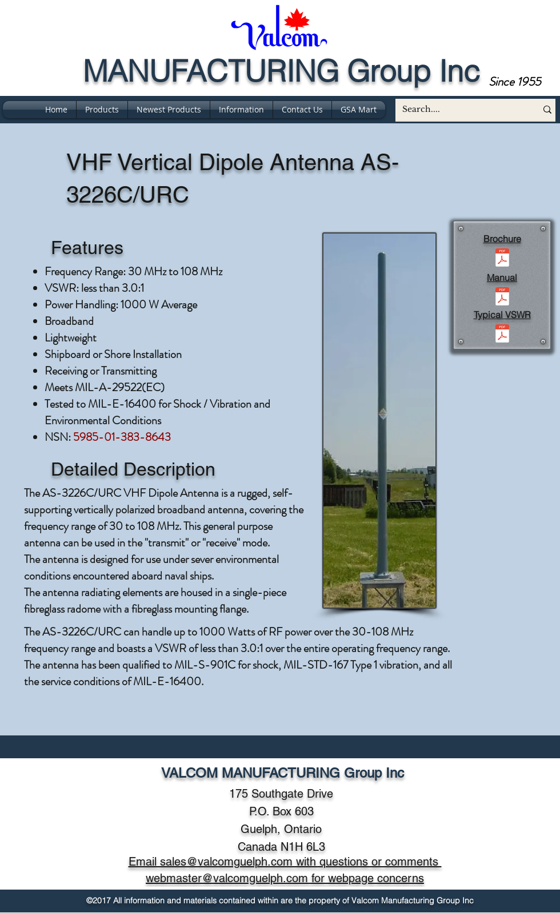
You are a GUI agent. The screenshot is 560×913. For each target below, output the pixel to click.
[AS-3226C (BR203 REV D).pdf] (502, 259)
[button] (241, 109)
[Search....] (457, 109)
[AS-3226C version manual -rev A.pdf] (502, 297)
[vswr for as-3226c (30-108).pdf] (502, 334)
